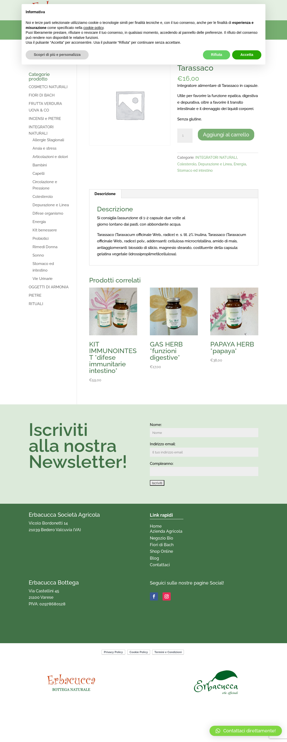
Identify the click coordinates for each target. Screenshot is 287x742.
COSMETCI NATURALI (48, 87)
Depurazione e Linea (215, 164)
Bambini (40, 165)
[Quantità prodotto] (185, 136)
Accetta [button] (246, 55)
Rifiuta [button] (216, 55)
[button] (246, 731)
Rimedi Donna (45, 247)
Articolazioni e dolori (50, 156)
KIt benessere (45, 230)
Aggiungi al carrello (226, 135)
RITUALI (36, 304)
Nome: (156, 424)
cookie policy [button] (93, 28)
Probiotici (41, 238)
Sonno (38, 255)
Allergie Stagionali (48, 140)
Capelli (38, 173)
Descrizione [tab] (105, 194)
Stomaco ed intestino (195, 170)
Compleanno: (161, 463)
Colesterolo (186, 164)
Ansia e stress (44, 148)
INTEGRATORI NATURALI (216, 157)
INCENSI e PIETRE (45, 118)
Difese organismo (48, 213)
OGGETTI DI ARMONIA (49, 287)
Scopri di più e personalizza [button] (57, 55)
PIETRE (35, 295)
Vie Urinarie (43, 278)
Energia (240, 164)
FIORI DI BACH (42, 95)
